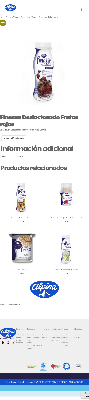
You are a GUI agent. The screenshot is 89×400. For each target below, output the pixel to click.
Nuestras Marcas (32, 338)
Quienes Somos (21, 338)
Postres (29, 351)
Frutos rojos (25, 20)
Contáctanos (55, 338)
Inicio (2, 20)
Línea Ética (54, 344)
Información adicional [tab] (14, 141)
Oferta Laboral (55, 341)
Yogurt (16, 20)
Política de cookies (66, 343)
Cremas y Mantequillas (34, 349)
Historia (18, 341)
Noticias (44, 341)
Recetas (44, 338)
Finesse (9, 20)
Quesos (29, 346)
